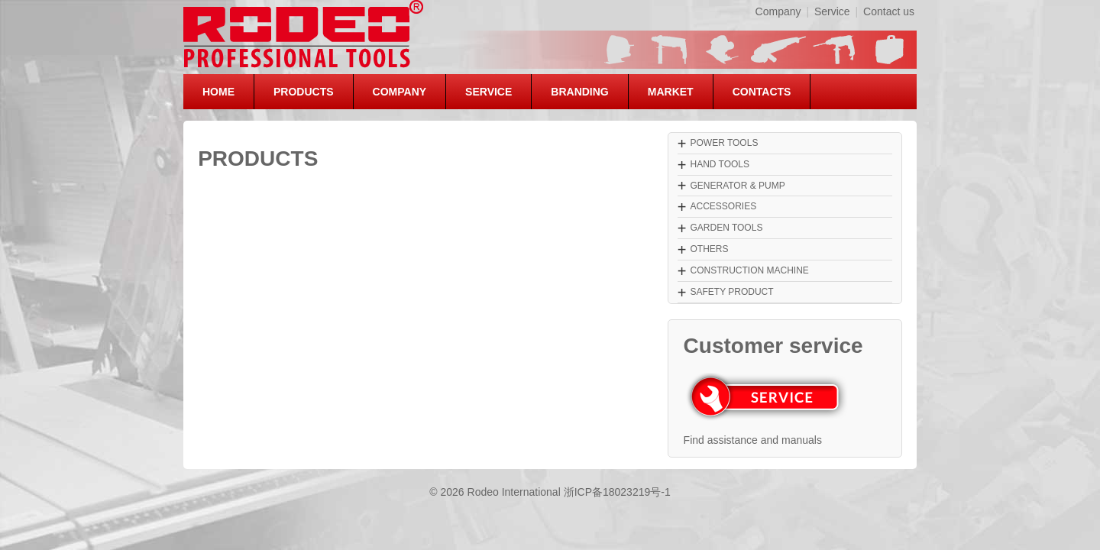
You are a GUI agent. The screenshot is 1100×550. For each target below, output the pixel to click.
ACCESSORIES (723, 206)
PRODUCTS (303, 92)
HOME (218, 92)
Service (832, 11)
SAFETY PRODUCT (731, 291)
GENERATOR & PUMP (737, 185)
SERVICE (488, 92)
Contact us (888, 11)
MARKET (671, 92)
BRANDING (579, 92)
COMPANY (400, 92)
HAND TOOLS (719, 164)
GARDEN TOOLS (726, 227)
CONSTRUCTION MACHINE (749, 270)
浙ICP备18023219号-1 (617, 492)
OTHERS (709, 249)
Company (778, 11)
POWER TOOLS (724, 143)
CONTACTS (762, 92)
